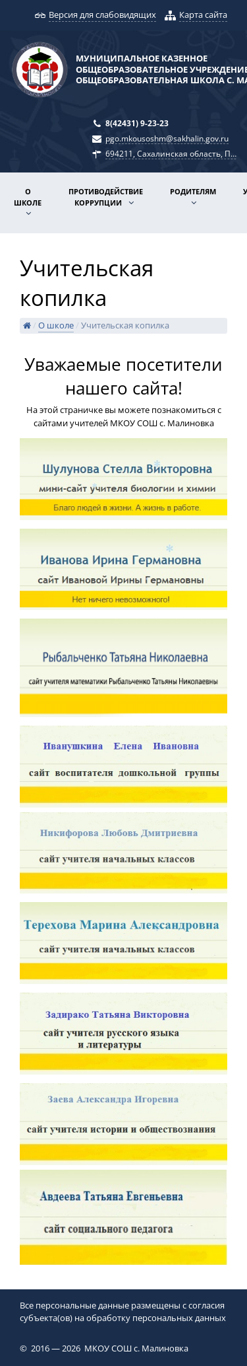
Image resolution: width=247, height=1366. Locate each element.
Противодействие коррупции (106, 197)
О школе (27, 197)
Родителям (193, 191)
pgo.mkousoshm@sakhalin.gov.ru (167, 138)
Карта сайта (203, 14)
